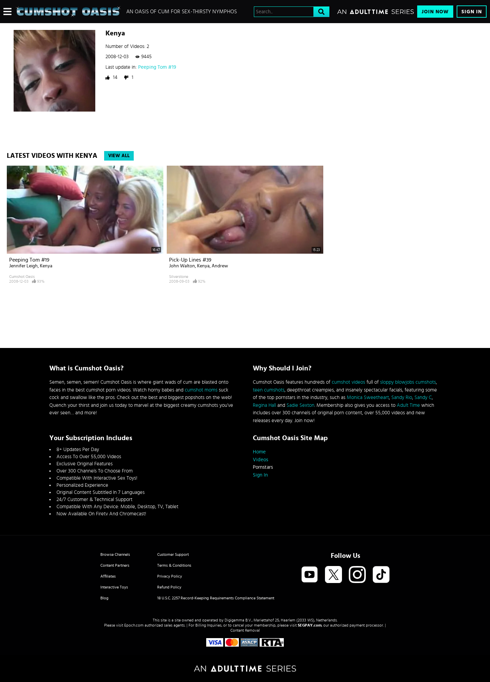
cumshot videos (348, 382)
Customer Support (173, 554)
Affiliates (108, 576)
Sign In (471, 11)
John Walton (182, 266)
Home (259, 451)
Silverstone (178, 277)
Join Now (435, 11)
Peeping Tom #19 (157, 67)
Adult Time (408, 405)
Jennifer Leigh (23, 266)
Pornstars (263, 467)
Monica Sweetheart (368, 397)
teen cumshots (268, 390)
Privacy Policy (169, 576)
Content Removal (245, 630)
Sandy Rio (401, 397)
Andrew (220, 266)
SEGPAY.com (310, 625)
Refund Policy (169, 587)
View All (119, 155)
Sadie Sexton (300, 405)
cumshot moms (201, 390)
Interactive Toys (114, 587)
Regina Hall (264, 405)
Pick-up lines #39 (190, 260)
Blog (104, 598)
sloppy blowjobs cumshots (408, 382)
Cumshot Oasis (22, 277)
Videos (260, 459)
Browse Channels (115, 554)
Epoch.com (134, 625)
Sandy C (423, 397)
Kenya (46, 266)
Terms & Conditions (174, 565)
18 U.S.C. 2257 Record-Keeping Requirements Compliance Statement (215, 598)
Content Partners (114, 565)
